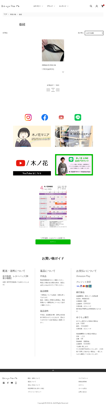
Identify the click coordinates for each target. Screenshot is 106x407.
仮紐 (20, 14)
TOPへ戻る (53, 370)
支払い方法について (34, 385)
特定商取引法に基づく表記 (36, 388)
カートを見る (83, 388)
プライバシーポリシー (34, 392)
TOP (5, 14)
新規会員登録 (83, 381)
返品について (32, 381)
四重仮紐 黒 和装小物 (49, 65)
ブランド (50, 6)
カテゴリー (37, 6)
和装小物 (13, 14)
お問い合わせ (83, 392)
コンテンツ (62, 6)
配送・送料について (34, 378)
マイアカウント (83, 378)
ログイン (81, 385)
